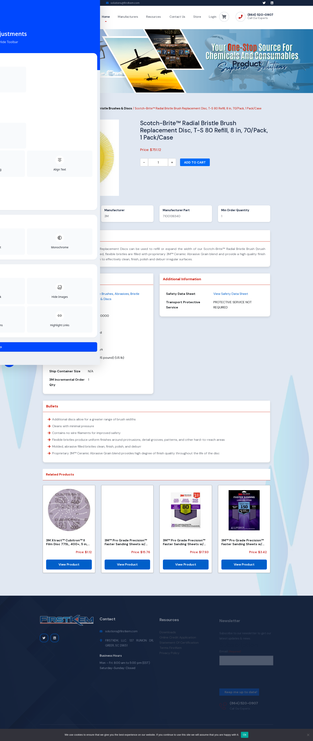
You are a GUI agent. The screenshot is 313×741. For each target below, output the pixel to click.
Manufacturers (128, 17)
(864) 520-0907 (260, 14)
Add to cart (195, 165)
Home (106, 17)
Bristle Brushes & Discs (115, 111)
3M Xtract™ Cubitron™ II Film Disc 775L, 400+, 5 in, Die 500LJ (66, 545)
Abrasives (60, 111)
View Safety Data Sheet (230, 296)
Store (197, 17)
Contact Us (177, 17)
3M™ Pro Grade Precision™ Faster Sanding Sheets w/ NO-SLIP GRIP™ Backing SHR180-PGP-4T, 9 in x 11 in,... (242, 545)
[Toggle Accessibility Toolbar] (9, 361)
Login (212, 17)
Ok (244, 734)
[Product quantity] (158, 165)
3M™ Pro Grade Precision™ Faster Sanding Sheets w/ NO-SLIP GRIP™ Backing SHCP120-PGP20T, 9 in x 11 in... (126, 545)
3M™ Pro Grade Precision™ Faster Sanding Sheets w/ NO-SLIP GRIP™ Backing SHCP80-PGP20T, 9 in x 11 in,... (184, 545)
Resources (153, 17)
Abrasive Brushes (83, 111)
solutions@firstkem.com (125, 3)
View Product (68, 567)
